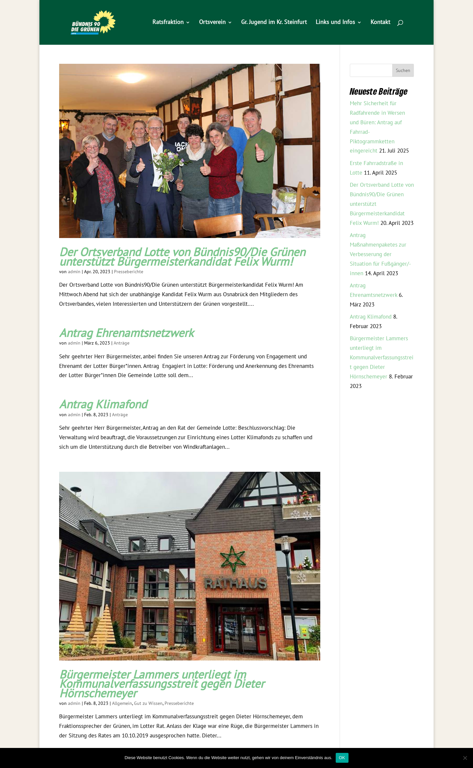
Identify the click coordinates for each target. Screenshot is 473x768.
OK (342, 757)
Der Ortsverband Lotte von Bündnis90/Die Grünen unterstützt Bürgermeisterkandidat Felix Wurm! (182, 257)
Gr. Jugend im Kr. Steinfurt (274, 23)
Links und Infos (335, 23)
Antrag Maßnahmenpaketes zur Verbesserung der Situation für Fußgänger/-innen (380, 254)
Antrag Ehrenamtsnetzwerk (126, 333)
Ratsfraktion (168, 23)
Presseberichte (128, 272)
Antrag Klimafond (103, 405)
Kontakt (380, 23)
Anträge (121, 343)
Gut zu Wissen (148, 703)
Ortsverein (212, 23)
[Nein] (465, 758)
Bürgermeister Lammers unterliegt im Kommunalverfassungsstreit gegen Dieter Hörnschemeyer (161, 684)
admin (74, 272)
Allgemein (122, 703)
